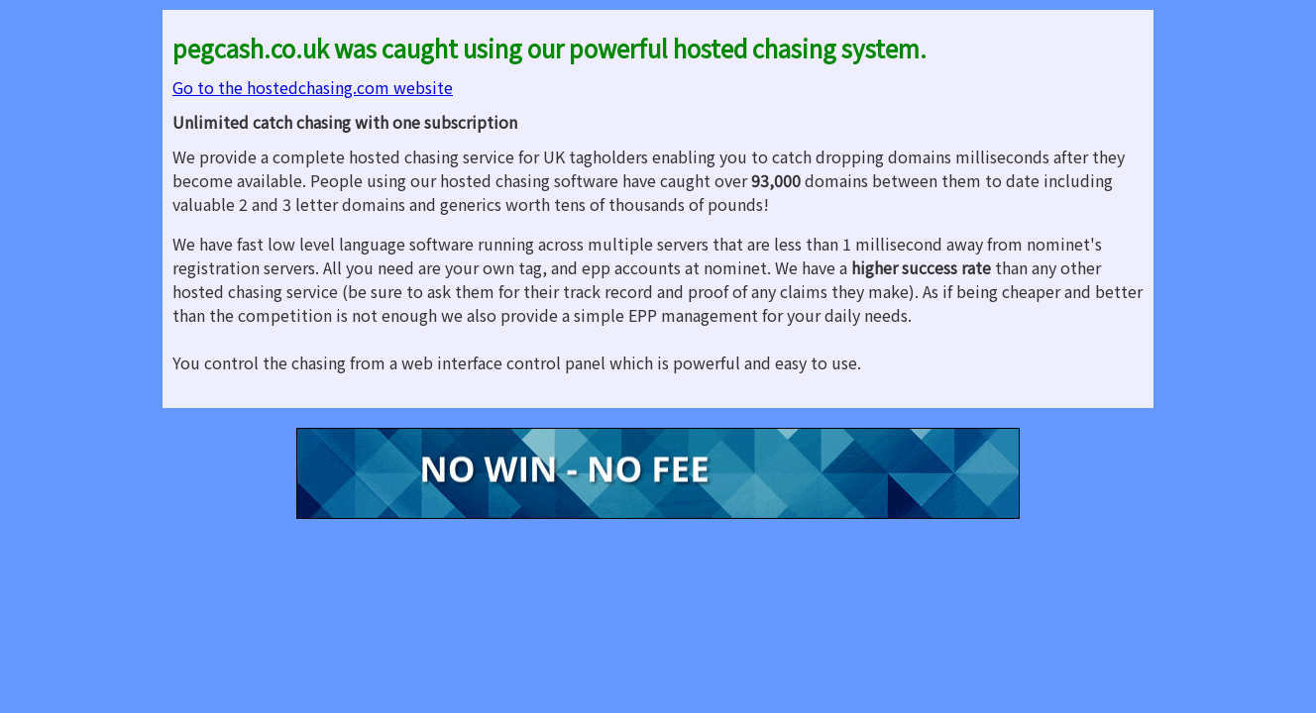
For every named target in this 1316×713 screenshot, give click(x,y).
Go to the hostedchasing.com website (312, 87)
